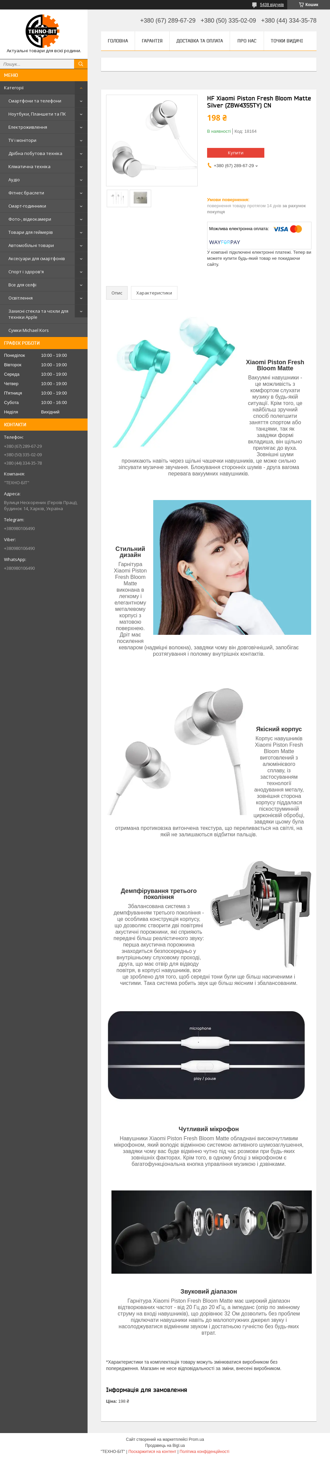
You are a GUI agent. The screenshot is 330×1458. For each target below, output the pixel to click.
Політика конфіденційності (204, 1451)
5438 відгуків (272, 4)
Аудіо (14, 180)
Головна (118, 40)
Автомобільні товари (31, 245)
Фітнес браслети (26, 193)
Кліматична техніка (29, 166)
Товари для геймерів (30, 232)
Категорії (14, 88)
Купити (235, 153)
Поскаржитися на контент (152, 1451)
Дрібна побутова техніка (35, 153)
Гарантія (152, 40)
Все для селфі (22, 285)
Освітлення (20, 298)
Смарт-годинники (27, 206)
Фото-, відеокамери (29, 219)
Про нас (246, 40)
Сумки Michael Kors (28, 330)
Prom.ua (196, 1439)
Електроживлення (27, 127)
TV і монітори (22, 140)
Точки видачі (287, 40)
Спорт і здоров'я (26, 272)
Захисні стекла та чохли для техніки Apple (38, 314)
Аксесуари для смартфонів (36, 258)
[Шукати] (81, 64)
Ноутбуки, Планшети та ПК (37, 114)
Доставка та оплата (199, 40)
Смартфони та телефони (34, 101)
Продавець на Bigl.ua (165, 1445)
